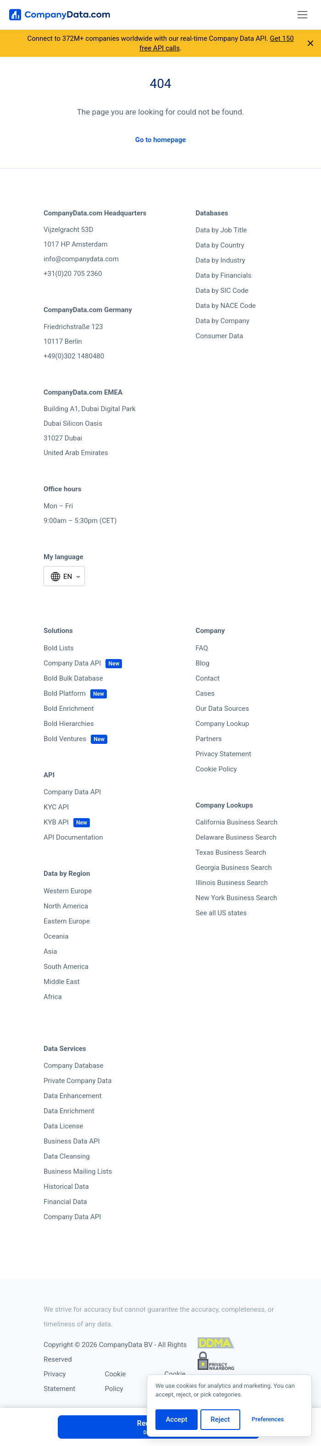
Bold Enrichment (69, 708)
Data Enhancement (72, 1096)
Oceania (56, 936)
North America (66, 906)
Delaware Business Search (236, 837)
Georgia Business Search (234, 867)
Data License (63, 1126)
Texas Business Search (231, 852)
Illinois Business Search (232, 883)
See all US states (221, 913)
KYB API (56, 822)
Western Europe (68, 891)
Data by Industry (220, 260)
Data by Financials (224, 275)
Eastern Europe (67, 921)
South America (66, 966)
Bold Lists (59, 648)
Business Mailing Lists (78, 1171)
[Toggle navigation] (302, 14)
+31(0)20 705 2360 (73, 273)
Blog (203, 663)
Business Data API (72, 1141)
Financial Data (65, 1202)
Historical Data (66, 1186)
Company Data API (72, 663)
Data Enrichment (69, 1111)
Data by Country (220, 245)
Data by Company (222, 321)
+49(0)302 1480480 (74, 356)
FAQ (202, 648)
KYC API (56, 807)
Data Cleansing (67, 1156)
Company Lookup (222, 724)
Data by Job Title (221, 230)
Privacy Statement (223, 754)
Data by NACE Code (226, 306)
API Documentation (73, 837)
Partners (209, 739)
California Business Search (236, 822)
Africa (53, 997)
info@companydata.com (81, 259)
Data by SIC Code (222, 290)
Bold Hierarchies (69, 724)
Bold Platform (65, 693)
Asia (50, 951)
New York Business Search (236, 898)
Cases (205, 693)
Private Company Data (77, 1081)
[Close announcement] (310, 43)
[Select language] (64, 577)
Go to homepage (160, 140)
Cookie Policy (216, 769)
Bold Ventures (65, 739)
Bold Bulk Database (73, 678)
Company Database (74, 1065)
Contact (208, 678)
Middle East (61, 982)
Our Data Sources (222, 708)
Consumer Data (220, 336)
